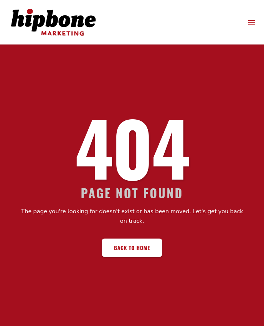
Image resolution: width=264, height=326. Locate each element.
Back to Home (132, 248)
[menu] (251, 22)
